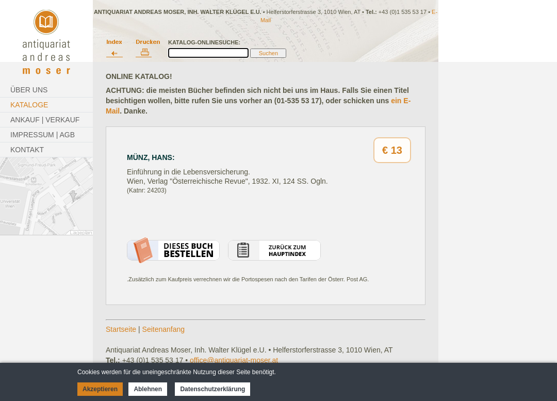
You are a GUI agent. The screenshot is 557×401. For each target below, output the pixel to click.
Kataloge (29, 105)
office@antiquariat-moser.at (234, 360)
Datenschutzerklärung (212, 389)
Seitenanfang (163, 329)
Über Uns (28, 90)
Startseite (121, 329)
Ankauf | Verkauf (44, 120)
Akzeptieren (100, 389)
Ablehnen (148, 389)
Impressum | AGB (42, 135)
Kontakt (27, 150)
